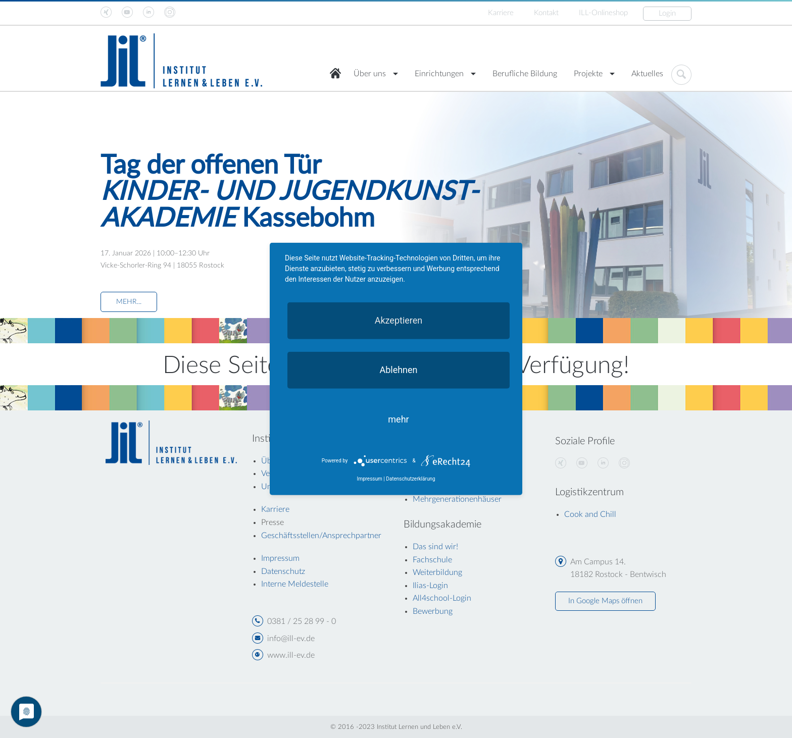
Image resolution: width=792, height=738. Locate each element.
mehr (398, 419)
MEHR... (128, 301)
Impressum (369, 479)
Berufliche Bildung (524, 74)
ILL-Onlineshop (603, 13)
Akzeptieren (399, 320)
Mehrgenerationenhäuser (457, 499)
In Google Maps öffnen (605, 601)
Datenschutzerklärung (410, 479)
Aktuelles (647, 74)
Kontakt (546, 13)
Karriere (501, 13)
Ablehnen (398, 369)
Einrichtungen (439, 74)
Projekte (588, 74)
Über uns (370, 74)
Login (667, 13)
